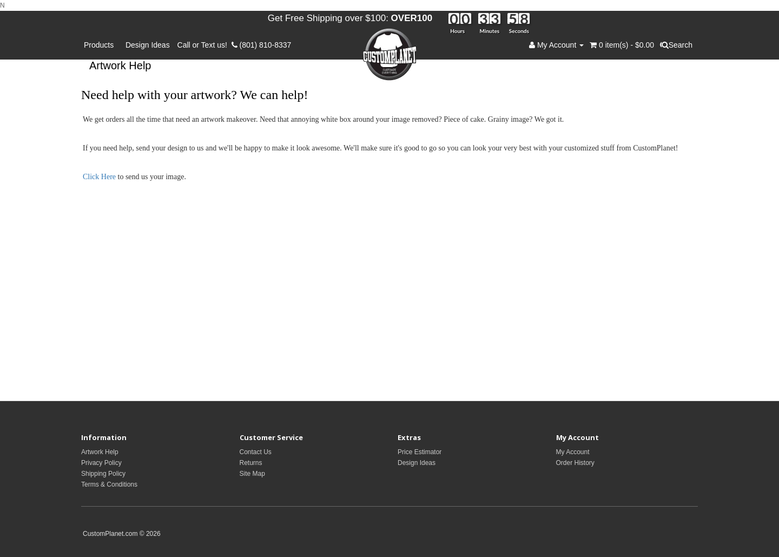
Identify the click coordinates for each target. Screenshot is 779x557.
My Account (573, 452)
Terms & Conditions (109, 484)
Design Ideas (148, 45)
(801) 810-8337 (262, 45)
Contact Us (256, 452)
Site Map (252, 473)
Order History (575, 463)
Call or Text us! (204, 45)
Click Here (100, 177)
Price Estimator (419, 452)
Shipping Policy (103, 473)
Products (101, 45)
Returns (251, 463)
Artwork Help (99, 452)
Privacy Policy (101, 463)
